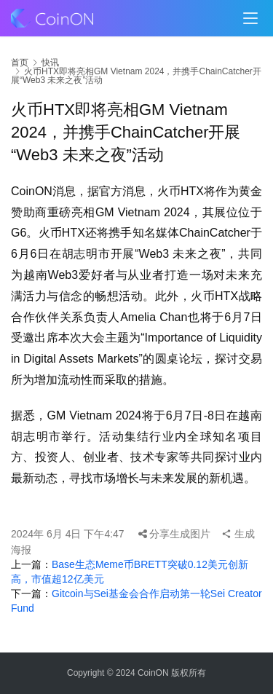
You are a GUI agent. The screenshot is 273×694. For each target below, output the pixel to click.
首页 (19, 63)
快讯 (50, 63)
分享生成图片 (174, 534)
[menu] (250, 18)
